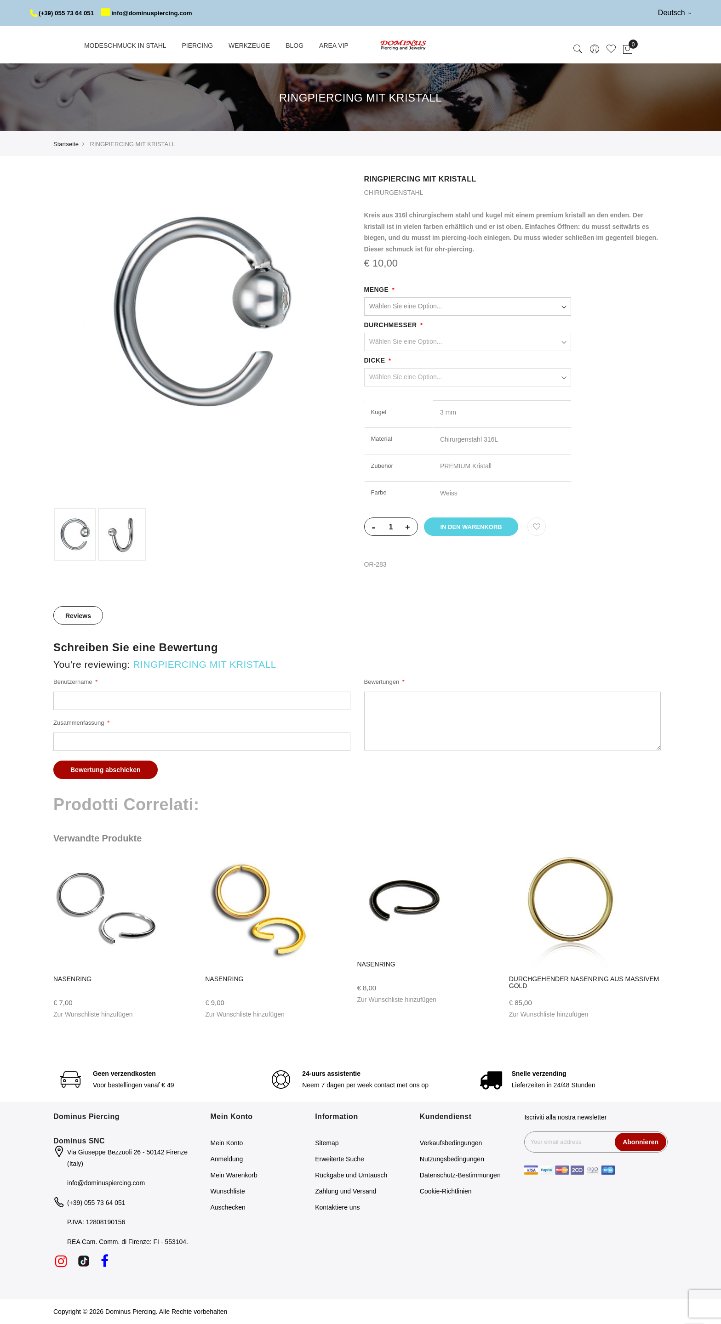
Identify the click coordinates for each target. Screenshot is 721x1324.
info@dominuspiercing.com (152, 13)
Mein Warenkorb (234, 1175)
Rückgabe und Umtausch (351, 1175)
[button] (93, 1014)
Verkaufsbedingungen (451, 1143)
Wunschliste (228, 1191)
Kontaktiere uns (337, 1207)
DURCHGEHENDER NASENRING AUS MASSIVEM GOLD (584, 982)
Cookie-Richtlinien (446, 1191)
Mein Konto (227, 1143)
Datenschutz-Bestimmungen (460, 1175)
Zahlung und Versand (345, 1191)
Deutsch (674, 13)
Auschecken (228, 1207)
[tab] (78, 615)
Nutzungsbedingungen (452, 1159)
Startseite (66, 144)
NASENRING (72, 979)
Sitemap (326, 1143)
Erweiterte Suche (339, 1159)
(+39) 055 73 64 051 (63, 13)
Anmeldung (227, 1159)
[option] (75, 534)
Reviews (78, 615)
